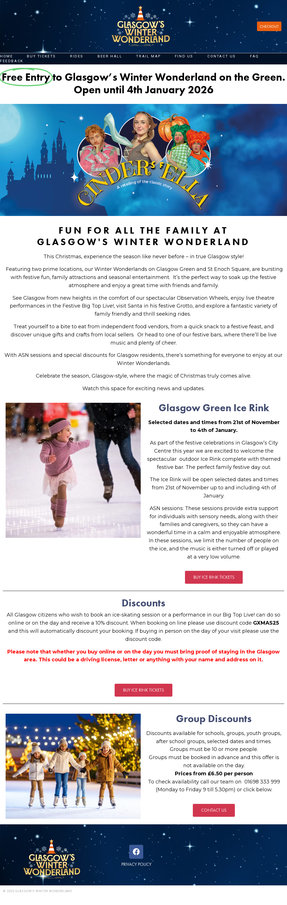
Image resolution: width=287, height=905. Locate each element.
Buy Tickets (41, 56)
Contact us (221, 56)
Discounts (143, 603)
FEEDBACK (12, 61)
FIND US (184, 56)
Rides (77, 56)
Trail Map (148, 56)
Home (6, 56)
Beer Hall (110, 56)
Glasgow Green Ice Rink (214, 407)
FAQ (254, 56)
